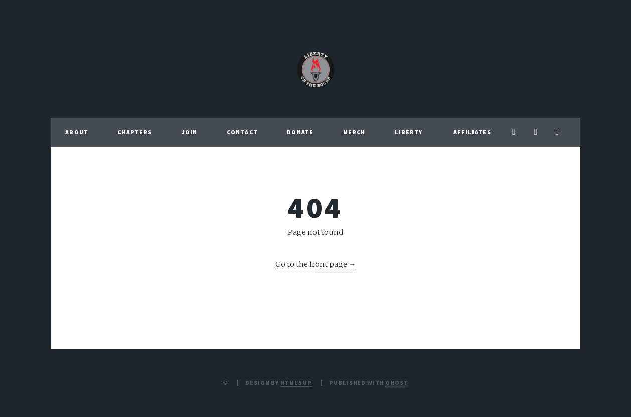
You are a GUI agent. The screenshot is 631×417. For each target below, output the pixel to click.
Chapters (134, 132)
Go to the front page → (315, 264)
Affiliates (472, 132)
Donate (300, 132)
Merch (354, 132)
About (76, 132)
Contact (242, 132)
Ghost (396, 382)
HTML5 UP (296, 382)
